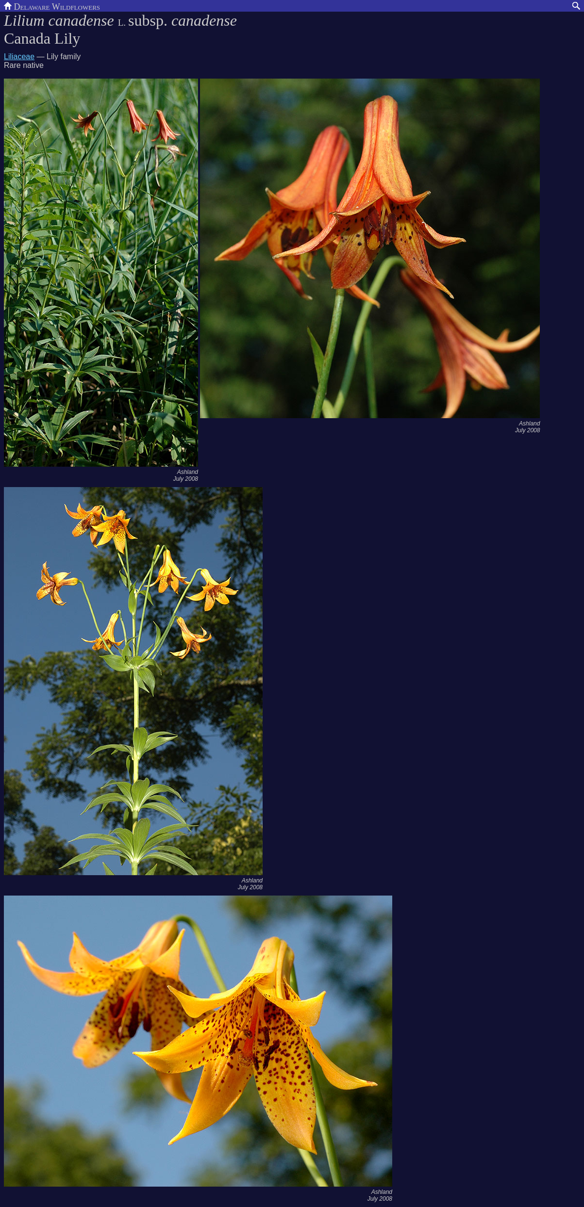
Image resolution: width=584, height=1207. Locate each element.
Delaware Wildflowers (52, 6)
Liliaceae (19, 56)
